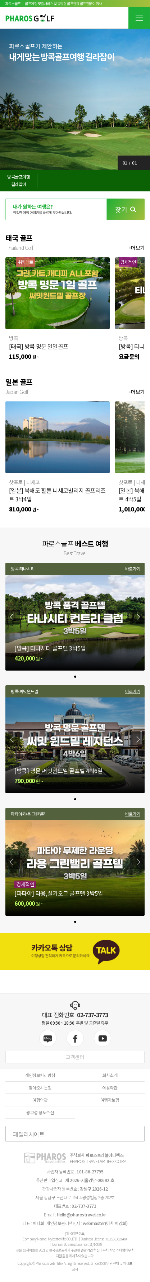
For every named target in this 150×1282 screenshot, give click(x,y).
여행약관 (39, 1100)
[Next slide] (137, 617)
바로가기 (132, 569)
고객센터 (75, 1057)
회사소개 (109, 1075)
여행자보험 (109, 1100)
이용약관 (109, 1088)
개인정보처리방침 (40, 1075)
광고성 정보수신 (40, 1112)
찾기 (125, 209)
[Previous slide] (12, 617)
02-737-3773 (92, 1014)
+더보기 (136, 247)
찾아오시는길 (40, 1088)
